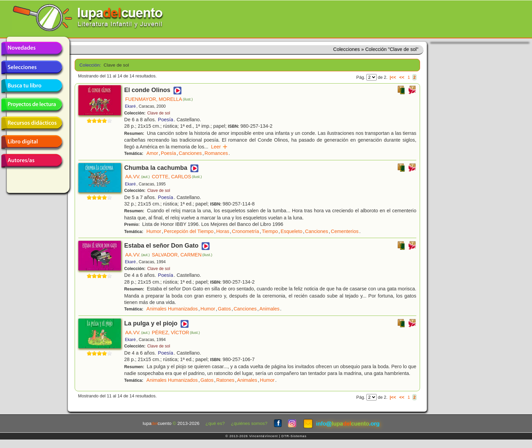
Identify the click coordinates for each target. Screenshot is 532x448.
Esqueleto (291, 231)
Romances (216, 153)
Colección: (89, 65)
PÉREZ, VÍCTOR (176, 332)
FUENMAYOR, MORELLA (159, 99)
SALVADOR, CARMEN (182, 254)
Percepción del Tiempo (188, 231)
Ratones (225, 380)
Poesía (165, 119)
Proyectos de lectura (31, 104)
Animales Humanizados (172, 308)
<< (401, 77)
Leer (219, 146)
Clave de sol (158, 113)
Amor (152, 153)
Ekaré (130, 106)
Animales (269, 308)
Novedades (31, 48)
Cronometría (245, 231)
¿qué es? (215, 423)
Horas (222, 231)
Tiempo (270, 231)
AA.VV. (137, 176)
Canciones (190, 153)
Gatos (224, 308)
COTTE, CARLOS (177, 176)
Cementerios (345, 231)
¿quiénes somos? (249, 423)
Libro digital (31, 142)
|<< (393, 77)
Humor (154, 231)
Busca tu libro (31, 86)
